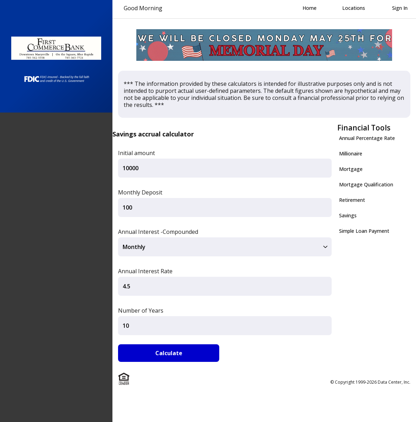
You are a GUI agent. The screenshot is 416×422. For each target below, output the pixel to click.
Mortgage (351, 169)
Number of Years (140, 310)
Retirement (352, 200)
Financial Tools (363, 128)
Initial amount (136, 153)
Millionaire (350, 153)
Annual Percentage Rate (367, 138)
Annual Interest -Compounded (158, 232)
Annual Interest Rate (145, 271)
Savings (348, 215)
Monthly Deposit (140, 192)
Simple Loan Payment (364, 231)
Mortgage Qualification (366, 184)
